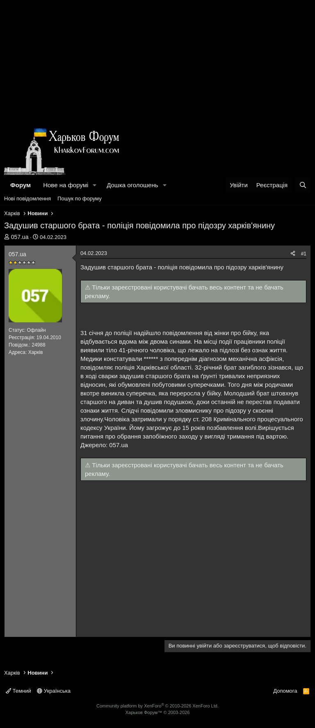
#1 (303, 254)
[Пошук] (303, 185)
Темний (18, 691)
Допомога (285, 691)
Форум (20, 184)
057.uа (20, 237)
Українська (54, 691)
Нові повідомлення (27, 198)
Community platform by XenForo (157, 705)
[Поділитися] (293, 254)
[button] (94, 185)
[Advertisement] (157, 61)
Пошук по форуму (79, 198)
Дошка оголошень (132, 184)
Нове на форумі (65, 184)
